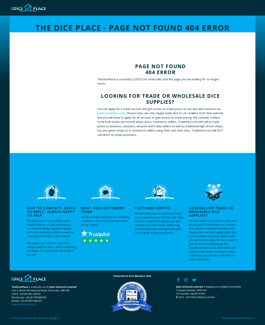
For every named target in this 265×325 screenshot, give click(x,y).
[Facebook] (178, 279)
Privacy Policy (43, 318)
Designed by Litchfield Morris (237, 318)
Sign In (56, 318)
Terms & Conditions (22, 318)
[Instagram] (186, 279)
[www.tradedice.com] (111, 113)
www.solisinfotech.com (24, 304)
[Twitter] (194, 279)
